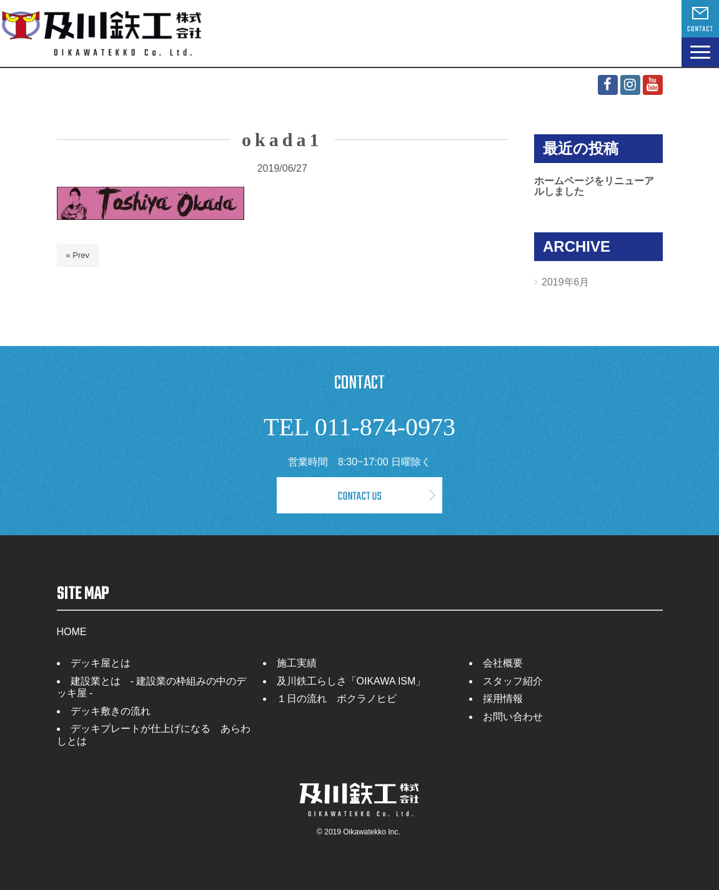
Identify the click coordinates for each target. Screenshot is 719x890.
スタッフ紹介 (513, 681)
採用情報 (503, 698)
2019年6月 (566, 282)
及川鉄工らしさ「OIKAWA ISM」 (351, 681)
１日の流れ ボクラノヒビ (337, 698)
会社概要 (503, 663)
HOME (72, 631)
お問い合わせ (513, 716)
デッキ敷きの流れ (111, 711)
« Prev (78, 255)
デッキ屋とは (101, 663)
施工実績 (297, 663)
